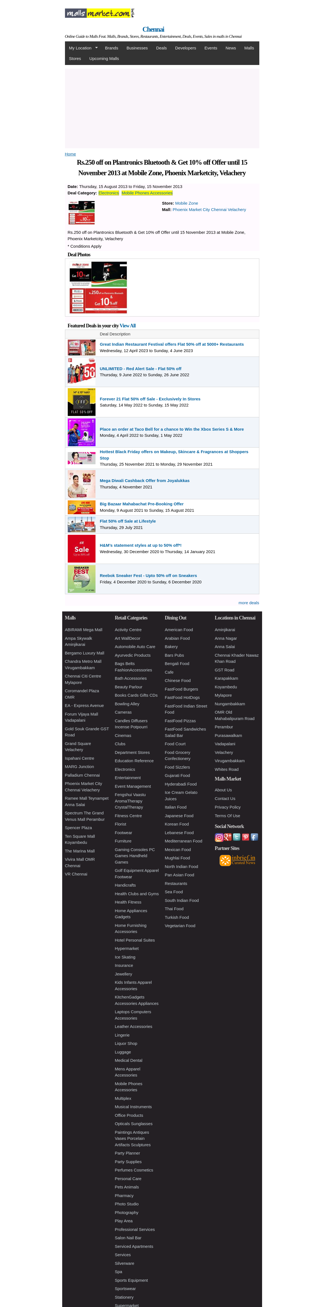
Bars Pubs (174, 655)
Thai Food (174, 908)
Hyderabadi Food (181, 784)
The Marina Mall (80, 851)
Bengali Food (177, 663)
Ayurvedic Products (133, 655)
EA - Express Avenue (84, 705)
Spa (118, 1271)
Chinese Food (178, 680)
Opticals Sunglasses (134, 1123)
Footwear (123, 832)
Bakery (171, 646)
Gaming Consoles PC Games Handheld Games (135, 855)
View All (128, 325)
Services (123, 1254)
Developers (185, 48)
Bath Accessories (131, 678)
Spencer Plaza (78, 827)
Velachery (224, 752)
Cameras (123, 712)
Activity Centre (128, 629)
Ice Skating (125, 957)
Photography (127, 1212)
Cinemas (123, 735)
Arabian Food (177, 638)
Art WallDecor (127, 638)
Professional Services (135, 1229)
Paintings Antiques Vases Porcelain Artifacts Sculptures (133, 1138)
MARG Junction (79, 766)
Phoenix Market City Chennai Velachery (209, 209)
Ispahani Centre (79, 758)
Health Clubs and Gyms (137, 893)
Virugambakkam (230, 760)
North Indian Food (181, 866)
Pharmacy (124, 1195)
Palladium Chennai (82, 775)
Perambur (224, 726)
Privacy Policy (228, 807)
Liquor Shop (126, 1043)
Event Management (133, 786)
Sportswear (125, 1288)
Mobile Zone (186, 203)
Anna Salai (225, 646)
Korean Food (177, 824)
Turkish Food (177, 917)
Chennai (153, 29)
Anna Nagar (226, 638)
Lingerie (122, 1035)
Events (211, 48)
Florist (120, 824)
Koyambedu (226, 686)
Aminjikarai (225, 629)
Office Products (129, 1115)
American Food (179, 629)
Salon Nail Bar (128, 1237)
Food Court (175, 743)
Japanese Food (179, 815)
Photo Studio (127, 1203)
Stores (75, 58)
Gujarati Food (177, 775)
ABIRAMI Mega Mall (83, 629)
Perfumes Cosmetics (134, 1170)
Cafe (169, 672)
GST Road (225, 670)
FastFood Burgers (181, 689)
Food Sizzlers (177, 767)
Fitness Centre (128, 815)
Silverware (124, 1263)
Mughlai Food (177, 858)
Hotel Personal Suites (135, 940)
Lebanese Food (179, 832)
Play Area (124, 1220)
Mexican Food (178, 849)
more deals (248, 602)
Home (70, 154)
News (230, 48)
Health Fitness (128, 902)
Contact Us (225, 798)
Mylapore (223, 695)
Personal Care (128, 1178)
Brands (111, 48)
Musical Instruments (133, 1106)
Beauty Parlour (128, 686)
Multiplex (123, 1098)
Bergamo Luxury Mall (84, 653)
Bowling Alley (127, 703)
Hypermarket (127, 948)
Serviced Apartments (134, 1246)
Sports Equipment (131, 1280)
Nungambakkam (230, 703)
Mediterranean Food (183, 841)
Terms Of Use (227, 815)
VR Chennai (76, 874)
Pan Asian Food (179, 874)
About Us (223, 789)
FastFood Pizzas (180, 720)
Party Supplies (128, 1161)
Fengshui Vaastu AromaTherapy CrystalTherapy (130, 800)
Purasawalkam (228, 735)
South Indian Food (182, 900)
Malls (249, 48)
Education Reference (134, 760)
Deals (161, 48)
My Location (81, 48)
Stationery (124, 1297)
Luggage (123, 1052)
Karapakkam (226, 678)
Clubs (120, 743)
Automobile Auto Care (135, 646)
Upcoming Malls (104, 58)
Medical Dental (128, 1060)
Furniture (123, 841)
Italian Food (176, 807)
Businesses (137, 48)
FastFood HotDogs (182, 697)
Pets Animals (127, 1187)
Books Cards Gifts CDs (136, 695)
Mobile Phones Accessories (147, 192)
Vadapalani (225, 743)
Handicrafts (125, 885)
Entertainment (128, 777)
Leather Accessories (133, 1026)
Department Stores (132, 752)
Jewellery (123, 974)
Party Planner (127, 1153)
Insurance (124, 965)
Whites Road (227, 769)
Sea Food (174, 891)
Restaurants (176, 883)
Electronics (109, 192)
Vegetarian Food (180, 925)
